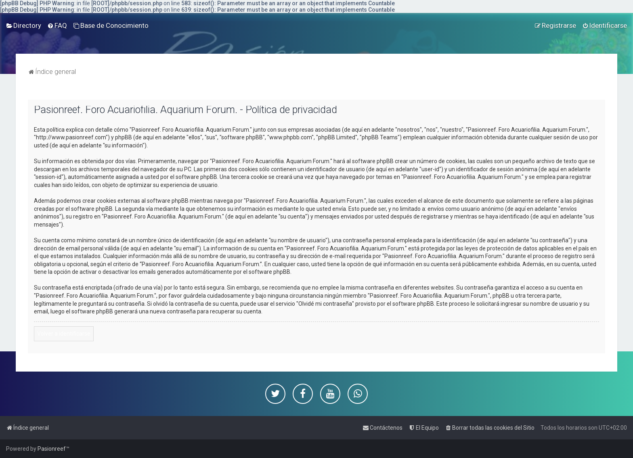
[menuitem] (23, 25)
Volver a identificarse (63, 333)
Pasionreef (52, 448)
